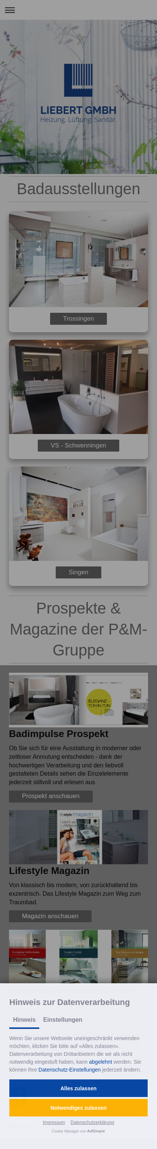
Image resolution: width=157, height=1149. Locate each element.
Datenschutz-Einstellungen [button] (70, 1070)
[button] (78, 1088)
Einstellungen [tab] (62, 1020)
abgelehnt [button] (100, 1062)
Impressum (54, 1122)
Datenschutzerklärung (92, 1122)
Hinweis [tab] (24, 1020)
